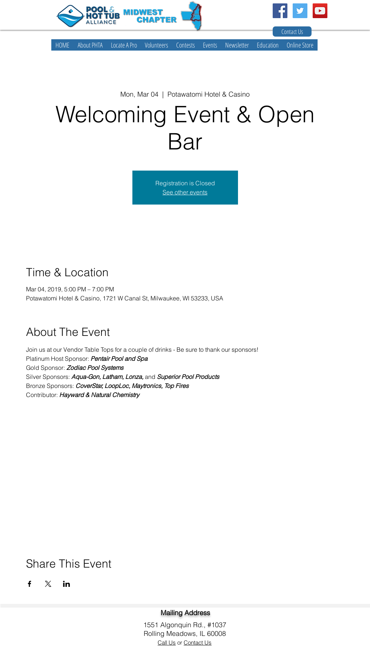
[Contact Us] (292, 31)
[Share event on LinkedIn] (66, 584)
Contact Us (198, 642)
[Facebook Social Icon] (280, 10)
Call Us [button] (167, 642)
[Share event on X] (48, 584)
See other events (185, 192)
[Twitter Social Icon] (300, 10)
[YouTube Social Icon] (320, 10)
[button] (90, 45)
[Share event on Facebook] (29, 584)
